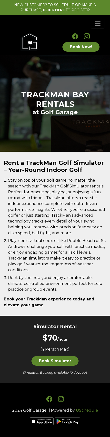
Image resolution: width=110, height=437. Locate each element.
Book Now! (81, 47)
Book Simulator (55, 361)
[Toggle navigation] (97, 23)
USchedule (87, 410)
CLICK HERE (54, 10)
